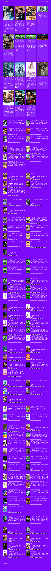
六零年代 (11, 179)
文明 (31, 541)
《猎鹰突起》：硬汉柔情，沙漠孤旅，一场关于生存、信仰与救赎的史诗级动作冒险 (39, 551)
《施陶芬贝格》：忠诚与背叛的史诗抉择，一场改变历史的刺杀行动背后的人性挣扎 (16, 543)
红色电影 (14, 533)
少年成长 (21, 386)
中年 (31, 223)
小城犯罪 (18, 462)
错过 (8, 541)
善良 (8, 179)
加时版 (14, 360)
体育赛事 (32, 300)
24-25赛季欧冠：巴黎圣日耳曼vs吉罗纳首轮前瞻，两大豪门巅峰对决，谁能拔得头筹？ (16, 336)
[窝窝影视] (8, 1)
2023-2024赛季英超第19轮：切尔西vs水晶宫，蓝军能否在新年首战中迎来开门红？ (39, 320)
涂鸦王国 (17, 512)
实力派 (12, 481)
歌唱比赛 (19, 402)
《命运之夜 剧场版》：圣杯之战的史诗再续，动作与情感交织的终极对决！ (38, 499)
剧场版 (31, 504)
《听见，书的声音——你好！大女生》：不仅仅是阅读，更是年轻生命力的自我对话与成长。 (16, 415)
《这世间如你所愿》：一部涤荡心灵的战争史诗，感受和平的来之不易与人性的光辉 (39, 155)
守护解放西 (35, 533)
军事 (40, 557)
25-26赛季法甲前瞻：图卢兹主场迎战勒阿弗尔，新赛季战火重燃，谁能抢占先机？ (19, 41)
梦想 (31, 368)
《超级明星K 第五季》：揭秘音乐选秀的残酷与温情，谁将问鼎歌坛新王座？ (16, 396)
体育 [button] (28, 1)
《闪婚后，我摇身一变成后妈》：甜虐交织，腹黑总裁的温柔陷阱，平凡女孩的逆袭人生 (39, 234)
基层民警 (38, 533)
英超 (31, 326)
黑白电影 (9, 153)
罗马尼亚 (32, 292)
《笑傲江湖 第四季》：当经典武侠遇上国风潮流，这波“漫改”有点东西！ (39, 388)
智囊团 (42, 247)
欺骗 (8, 213)
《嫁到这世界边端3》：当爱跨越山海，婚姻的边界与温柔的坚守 (31, 78)
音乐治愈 (39, 386)
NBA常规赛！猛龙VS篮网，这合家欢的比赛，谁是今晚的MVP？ (42, 41)
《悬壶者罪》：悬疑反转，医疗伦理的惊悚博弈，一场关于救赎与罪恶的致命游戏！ (39, 226)
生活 (40, 179)
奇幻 (40, 462)
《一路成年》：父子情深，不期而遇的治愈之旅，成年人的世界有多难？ (39, 415)
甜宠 (19, 142)
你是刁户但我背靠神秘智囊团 (36, 247)
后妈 (33, 239)
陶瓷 (8, 438)
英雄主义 (17, 557)
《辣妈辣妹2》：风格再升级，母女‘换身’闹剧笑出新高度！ (38, 424)
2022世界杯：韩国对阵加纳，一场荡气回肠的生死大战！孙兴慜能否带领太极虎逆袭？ (16, 294)
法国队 (9, 326)
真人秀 (39, 352)
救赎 (18, 153)
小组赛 (9, 284)
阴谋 (38, 523)
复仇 (13, 213)
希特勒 (15, 549)
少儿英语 (18, 394)
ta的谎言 (13, 246)
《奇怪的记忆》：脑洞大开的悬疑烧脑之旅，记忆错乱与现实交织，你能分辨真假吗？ (39, 449)
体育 (38, 334)
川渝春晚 (32, 359)
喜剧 (37, 430)
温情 (37, 153)
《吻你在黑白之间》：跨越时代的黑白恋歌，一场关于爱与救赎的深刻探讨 (19, 22)
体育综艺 (29, 49)
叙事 (37, 541)
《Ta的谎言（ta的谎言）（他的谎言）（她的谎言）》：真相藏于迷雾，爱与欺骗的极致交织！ (16, 241)
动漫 (38, 504)
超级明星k (12, 402)
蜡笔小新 (9, 512)
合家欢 (11, 310)
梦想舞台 (22, 402)
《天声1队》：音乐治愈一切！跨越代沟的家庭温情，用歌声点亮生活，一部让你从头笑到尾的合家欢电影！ (38, 380)
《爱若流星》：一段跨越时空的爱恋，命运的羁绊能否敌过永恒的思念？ (39, 137)
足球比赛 (9, 342)
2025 (34, 359)
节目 (39, 359)
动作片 (17, 114)
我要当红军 (17, 533)
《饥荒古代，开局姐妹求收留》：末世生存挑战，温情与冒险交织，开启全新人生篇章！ (39, 147)
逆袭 (35, 223)
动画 (13, 179)
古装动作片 (17, 470)
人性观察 (44, 533)
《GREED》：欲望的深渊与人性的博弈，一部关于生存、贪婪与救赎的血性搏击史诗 (16, 483)
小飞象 (33, 439)
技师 (33, 368)
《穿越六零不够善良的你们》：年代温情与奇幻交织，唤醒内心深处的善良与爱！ (31, 22)
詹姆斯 (33, 284)
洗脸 (38, 470)
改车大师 (38, 368)
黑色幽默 (13, 462)
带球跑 (17, 142)
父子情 (33, 420)
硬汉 (39, 223)
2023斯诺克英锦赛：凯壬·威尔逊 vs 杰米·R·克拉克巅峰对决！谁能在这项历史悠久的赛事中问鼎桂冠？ (38, 294)
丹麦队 (11, 326)
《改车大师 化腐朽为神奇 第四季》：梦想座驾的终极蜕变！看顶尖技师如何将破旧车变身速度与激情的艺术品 (38, 362)
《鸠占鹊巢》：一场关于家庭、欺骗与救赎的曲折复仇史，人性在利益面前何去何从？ (16, 207)
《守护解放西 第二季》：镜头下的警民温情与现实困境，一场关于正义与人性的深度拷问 (38, 527)
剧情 (14, 255)
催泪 (11, 431)
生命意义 (39, 187)
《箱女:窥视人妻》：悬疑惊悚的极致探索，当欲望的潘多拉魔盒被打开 (16, 441)
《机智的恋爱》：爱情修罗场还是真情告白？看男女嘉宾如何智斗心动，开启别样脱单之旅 (16, 370)
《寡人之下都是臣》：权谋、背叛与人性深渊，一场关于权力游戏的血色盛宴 (16, 181)
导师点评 (19, 352)
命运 (37, 142)
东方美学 (32, 462)
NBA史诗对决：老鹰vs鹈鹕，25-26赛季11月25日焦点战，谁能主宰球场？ (16, 328)
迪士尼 (36, 439)
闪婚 (31, 239)
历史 (39, 541)
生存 (39, 153)
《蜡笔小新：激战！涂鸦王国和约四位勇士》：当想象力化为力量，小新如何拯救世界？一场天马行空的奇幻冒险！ (16, 506)
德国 (11, 292)
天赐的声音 (9, 352)
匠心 (14, 438)
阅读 (14, 420)
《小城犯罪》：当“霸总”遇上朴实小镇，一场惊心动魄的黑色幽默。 (16, 457)
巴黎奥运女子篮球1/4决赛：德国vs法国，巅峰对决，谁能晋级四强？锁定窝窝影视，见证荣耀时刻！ (16, 286)
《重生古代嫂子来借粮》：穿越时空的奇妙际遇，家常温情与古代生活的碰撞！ (16, 129)
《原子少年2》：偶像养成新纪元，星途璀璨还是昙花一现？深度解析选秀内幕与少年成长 (19, 78)
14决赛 (16, 292)
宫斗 (11, 187)
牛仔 (10, 557)
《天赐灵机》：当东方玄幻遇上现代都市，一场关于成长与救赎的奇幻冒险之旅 (39, 491)
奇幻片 (40, 86)
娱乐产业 (15, 386)
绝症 (34, 187)
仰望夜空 (14, 504)
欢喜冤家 (9, 195)
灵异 (5, 30)
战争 (34, 205)
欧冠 (17, 284)
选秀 (12, 368)
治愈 (8, 255)
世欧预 (34, 292)
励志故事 (9, 402)
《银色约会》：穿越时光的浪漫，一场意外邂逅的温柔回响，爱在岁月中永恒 (39, 407)
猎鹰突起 (34, 557)
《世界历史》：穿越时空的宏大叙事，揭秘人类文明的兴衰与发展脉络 (39, 535)
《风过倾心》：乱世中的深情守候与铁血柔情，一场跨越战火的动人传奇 (39, 199)
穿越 (5, 58)
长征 (11, 533)
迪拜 (33, 352)
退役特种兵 (9, 205)
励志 (37, 223)
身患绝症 (32, 187)
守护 (15, 205)
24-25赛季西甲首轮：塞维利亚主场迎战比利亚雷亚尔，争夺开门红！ (38, 268)
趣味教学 (9, 394)
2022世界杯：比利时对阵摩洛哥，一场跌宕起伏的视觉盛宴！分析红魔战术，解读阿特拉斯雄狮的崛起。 (38, 336)
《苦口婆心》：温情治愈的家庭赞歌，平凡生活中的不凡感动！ (16, 249)
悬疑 (17, 246)
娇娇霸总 (14, 142)
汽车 (35, 368)
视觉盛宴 (14, 523)
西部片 (15, 557)
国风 (34, 394)
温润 (10, 438)
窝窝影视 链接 (6, 563)
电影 (33, 549)
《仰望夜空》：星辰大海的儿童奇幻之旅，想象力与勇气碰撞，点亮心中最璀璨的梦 (16, 499)
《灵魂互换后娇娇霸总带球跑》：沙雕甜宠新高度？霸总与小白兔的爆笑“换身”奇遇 (16, 137)
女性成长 (32, 179)
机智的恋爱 (14, 376)
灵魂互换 (9, 142)
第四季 (38, 394)
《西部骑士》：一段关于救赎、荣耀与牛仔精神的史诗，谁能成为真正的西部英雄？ (16, 551)
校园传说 (34, 470)
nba (37, 284)
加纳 (13, 300)
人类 (33, 541)
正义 (12, 557)
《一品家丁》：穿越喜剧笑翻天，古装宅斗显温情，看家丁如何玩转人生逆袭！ (8, 51)
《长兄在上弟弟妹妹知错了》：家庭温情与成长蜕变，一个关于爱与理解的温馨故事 (16, 234)
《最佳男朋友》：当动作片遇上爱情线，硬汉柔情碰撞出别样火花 (39, 543)
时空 (35, 142)
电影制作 (13, 431)
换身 (35, 430)
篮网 (17, 310)
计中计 (33, 523)
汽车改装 (41, 368)
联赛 (35, 326)
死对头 (16, 195)
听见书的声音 (10, 420)
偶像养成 (18, 386)
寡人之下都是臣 (17, 187)
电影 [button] (35, 1)
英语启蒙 (15, 394)
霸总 (40, 21)
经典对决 (39, 310)
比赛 (38, 292)
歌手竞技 (18, 481)
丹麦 (33, 310)
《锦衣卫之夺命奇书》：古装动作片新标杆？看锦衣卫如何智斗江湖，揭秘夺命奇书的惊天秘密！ (16, 464)
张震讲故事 (41, 470)
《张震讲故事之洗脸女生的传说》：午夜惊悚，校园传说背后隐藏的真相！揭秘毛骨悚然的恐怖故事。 (39, 464)
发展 (35, 541)
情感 (46, 247)
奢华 (35, 352)
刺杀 (8, 549)
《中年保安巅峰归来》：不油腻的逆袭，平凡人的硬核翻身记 (39, 217)
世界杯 (15, 300)
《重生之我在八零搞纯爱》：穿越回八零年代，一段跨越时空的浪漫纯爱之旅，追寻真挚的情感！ (16, 163)
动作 (36, 504)
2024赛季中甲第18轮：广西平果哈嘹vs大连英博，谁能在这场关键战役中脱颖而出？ (38, 260)
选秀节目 (12, 386)
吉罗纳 (18, 342)
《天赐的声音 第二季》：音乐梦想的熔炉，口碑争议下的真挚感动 (8, 79)
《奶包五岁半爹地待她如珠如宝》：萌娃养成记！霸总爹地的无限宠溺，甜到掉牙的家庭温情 (39, 121)
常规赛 (13, 310)
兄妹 (10, 239)
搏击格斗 (40, 49)
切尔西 (38, 326)
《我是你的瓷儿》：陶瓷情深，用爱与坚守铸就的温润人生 (16, 432)
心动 (17, 376)
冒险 (38, 462)
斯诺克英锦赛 (35, 300)
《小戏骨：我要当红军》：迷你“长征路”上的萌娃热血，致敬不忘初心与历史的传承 (31, 106)
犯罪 (8, 462)
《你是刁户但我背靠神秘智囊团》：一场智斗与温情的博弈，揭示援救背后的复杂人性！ (39, 241)
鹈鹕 (12, 334)
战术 (35, 342)
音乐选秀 (18, 86)
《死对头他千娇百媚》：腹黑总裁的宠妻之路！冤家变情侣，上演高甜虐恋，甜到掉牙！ (16, 189)
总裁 (11, 195)
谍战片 (36, 523)
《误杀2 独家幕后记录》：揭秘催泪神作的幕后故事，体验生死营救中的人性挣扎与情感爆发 (42, 78)
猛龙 (15, 310)
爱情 (28, 29)
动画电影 (12, 512)
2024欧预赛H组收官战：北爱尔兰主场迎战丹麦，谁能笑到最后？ (39, 328)
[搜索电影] (42, 1)
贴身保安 (13, 205)
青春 (10, 368)
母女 (33, 430)
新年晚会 (37, 359)
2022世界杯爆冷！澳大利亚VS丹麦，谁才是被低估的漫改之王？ (38, 304)
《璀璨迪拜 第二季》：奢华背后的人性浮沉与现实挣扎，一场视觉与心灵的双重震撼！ (38, 346)
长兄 (8, 239)
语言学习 (12, 394)
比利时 (40, 342)
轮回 (10, 541)
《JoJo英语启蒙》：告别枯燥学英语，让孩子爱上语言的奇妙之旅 (16, 388)
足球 (19, 284)
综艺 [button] (31, 1)
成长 (14, 239)
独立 (36, 179)
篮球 (39, 284)
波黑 (36, 292)
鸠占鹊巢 (11, 213)
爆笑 (31, 430)
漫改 (17, 29)
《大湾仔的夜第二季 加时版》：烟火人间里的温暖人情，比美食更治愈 (16, 354)
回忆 (8, 368)
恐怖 (31, 470)
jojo (20, 394)
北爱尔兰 (32, 334)
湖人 (35, 284)
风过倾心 (32, 205)
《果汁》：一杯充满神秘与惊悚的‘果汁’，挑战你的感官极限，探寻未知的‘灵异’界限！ (16, 449)
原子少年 (9, 386)
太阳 (31, 284)
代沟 (36, 386)
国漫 (34, 462)
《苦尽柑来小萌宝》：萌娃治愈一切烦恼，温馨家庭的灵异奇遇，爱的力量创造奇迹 (16, 155)
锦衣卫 (9, 470)
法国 (13, 292)
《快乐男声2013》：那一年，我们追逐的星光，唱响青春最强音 (16, 362)
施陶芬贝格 (17, 549)
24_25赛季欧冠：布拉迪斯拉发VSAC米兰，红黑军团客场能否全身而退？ (31, 41)
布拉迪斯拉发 (12, 284)
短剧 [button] (25, 1)
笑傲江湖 (32, 394)
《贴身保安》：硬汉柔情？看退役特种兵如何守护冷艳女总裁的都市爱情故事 (42, 14)
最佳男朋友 (36, 549)
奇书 (13, 470)
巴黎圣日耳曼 (13, 342)
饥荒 (33, 153)
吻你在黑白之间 (13, 153)
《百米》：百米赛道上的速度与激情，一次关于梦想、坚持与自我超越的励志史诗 (39, 483)
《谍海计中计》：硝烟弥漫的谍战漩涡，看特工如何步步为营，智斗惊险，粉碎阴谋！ (38, 517)
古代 (35, 153)
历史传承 (9, 533)
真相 (10, 246)
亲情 (35, 420)
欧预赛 (36, 334)
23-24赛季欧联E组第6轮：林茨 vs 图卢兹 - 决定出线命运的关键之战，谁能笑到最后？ (16, 268)
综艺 (20, 481)
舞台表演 (13, 352)
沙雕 (11, 142)
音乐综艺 (16, 352)
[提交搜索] (47, 1)
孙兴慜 (9, 300)
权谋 (13, 187)
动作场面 (9, 481)
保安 (33, 223)
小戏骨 (20, 533)
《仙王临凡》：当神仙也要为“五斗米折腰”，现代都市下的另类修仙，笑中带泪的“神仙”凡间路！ (8, 22)
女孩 (12, 420)
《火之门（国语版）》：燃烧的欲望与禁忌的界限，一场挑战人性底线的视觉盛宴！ (19, 107)
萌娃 (35, 239)
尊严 (36, 187)
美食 (8, 360)
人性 (16, 153)
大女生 (17, 420)
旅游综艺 (6, 87)
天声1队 (32, 386)
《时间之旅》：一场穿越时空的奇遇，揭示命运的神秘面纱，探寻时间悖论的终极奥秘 (39, 441)
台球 (46, 300)
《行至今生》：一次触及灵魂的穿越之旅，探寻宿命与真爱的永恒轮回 (16, 535)
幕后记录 (16, 431)
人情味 (17, 360)
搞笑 (39, 430)
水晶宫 (33, 326)
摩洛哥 (31, 342)
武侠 (40, 394)
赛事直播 (18, 49)
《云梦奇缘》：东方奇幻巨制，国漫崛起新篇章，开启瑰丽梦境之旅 (39, 457)
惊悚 (36, 470)
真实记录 (32, 533)
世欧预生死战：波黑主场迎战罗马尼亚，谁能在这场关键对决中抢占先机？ (39, 286)
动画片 (6, 114)
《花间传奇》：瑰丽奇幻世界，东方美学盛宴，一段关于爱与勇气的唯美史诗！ (16, 226)
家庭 (17, 213)
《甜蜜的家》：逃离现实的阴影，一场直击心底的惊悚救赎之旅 (39, 129)
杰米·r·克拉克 (39, 300)
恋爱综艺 (11, 376)
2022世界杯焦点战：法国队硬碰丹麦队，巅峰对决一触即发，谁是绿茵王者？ (16, 320)
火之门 (11, 523)
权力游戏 (9, 187)
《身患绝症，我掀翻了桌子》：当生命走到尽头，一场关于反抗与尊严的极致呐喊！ (39, 181)
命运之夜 (34, 504)
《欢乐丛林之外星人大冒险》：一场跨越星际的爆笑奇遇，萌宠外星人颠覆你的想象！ (16, 491)
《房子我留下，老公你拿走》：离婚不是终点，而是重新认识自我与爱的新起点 (39, 173)
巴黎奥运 (9, 292)
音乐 (14, 368)
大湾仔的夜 (11, 360)
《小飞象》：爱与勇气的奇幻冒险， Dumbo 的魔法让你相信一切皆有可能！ (39, 433)
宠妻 (13, 195)
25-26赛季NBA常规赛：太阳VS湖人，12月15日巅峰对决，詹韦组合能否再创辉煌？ (38, 278)
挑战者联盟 (15, 481)
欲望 (8, 523)
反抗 (41, 187)
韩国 (11, 300)
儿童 (8, 504)
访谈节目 (29, 86)
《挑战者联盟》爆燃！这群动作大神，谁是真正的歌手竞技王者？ (8, 106)
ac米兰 (16, 284)
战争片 (29, 114)
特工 (31, 523)
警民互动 (41, 533)
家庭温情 (42, 386)
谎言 (8, 246)
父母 (12, 255)
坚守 (12, 438)
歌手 (21, 352)
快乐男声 (17, 368)
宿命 (12, 541)
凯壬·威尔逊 (43, 300)
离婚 (34, 179)
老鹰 (8, 334)
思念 (31, 142)
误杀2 (9, 431)
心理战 (31, 247)
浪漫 (39, 142)
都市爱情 (18, 205)
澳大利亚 (36, 310)
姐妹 (31, 153)
